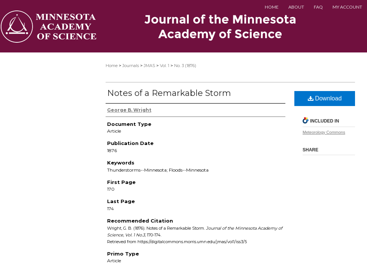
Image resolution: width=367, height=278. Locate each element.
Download (325, 98)
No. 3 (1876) (185, 65)
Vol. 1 (164, 65)
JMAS (149, 65)
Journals (130, 65)
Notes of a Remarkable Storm (169, 93)
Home (112, 65)
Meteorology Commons (324, 132)
